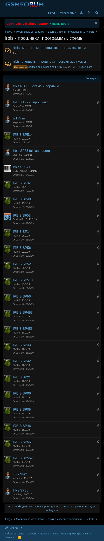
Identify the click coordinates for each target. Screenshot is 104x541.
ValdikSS (17, 154)
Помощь (10, 537)
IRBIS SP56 (22, 248)
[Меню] (8, 13)
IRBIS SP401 (23, 199)
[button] (81, 12)
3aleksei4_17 (20, 219)
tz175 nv (19, 118)
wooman (17, 478)
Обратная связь (14, 533)
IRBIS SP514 (23, 135)
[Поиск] (97, 12)
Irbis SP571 (21, 167)
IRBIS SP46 (22, 426)
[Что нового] (89, 12)
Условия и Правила (38, 533)
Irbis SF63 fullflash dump (31, 151)
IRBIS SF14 (22, 232)
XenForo (12, 527)
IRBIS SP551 (23, 442)
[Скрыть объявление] (95, 23)
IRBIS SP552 (23, 458)
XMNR (16, 90)
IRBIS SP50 (22, 296)
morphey (17, 494)
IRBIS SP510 (23, 280)
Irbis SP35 (20, 490)
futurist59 (18, 106)
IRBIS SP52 (22, 264)
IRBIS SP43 (22, 345)
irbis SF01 (20, 474)
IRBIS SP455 (23, 312)
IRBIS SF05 (22, 215)
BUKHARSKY (20, 171)
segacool (17, 122)
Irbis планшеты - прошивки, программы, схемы (49, 61)
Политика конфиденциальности (72, 533)
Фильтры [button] (91, 78)
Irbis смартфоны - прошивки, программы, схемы (50, 48)
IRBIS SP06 (22, 393)
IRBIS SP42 (22, 361)
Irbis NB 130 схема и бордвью (36, 86)
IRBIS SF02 (22, 183)
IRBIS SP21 (22, 377)
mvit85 (16, 138)
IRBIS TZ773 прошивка (30, 102)
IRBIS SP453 (23, 329)
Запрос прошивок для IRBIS (37, 66)
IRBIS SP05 (22, 409)
